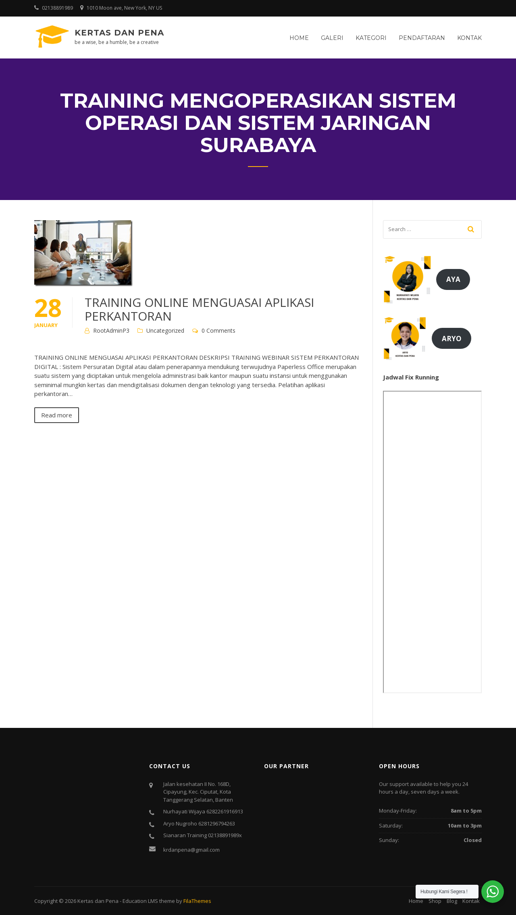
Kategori (371, 38)
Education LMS (140, 901)
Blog (452, 901)
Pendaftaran (422, 38)
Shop (435, 901)
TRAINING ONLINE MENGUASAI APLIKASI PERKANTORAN (199, 309)
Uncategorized (165, 330)
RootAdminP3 (111, 330)
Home (299, 38)
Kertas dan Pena (119, 33)
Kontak (469, 38)
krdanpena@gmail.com (191, 849)
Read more (56, 415)
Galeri (332, 38)
